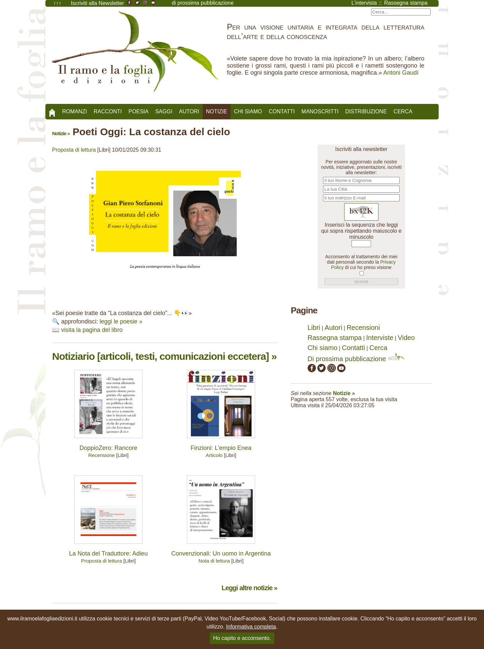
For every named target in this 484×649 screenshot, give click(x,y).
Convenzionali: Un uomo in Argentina (221, 553)
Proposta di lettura (74, 150)
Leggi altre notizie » (249, 587)
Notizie (216, 111)
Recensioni (363, 327)
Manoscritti (319, 111)
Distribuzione (366, 111)
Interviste (379, 337)
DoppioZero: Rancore (108, 448)
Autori (189, 111)
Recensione (101, 455)
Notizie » (61, 133)
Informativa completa (251, 626)
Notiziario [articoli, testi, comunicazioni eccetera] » (164, 356)
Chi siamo (248, 111)
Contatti (282, 111)
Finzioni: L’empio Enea (221, 448)
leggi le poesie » (120, 321)
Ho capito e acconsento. (242, 638)
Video (406, 337)
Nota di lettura (214, 561)
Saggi (163, 111)
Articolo (214, 455)
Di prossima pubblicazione (356, 358)
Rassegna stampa (335, 337)
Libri (314, 327)
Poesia (138, 111)
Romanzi (74, 111)
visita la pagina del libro (92, 330)
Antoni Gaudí (400, 72)
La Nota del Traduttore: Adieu (108, 553)
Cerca (403, 111)
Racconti (108, 111)
